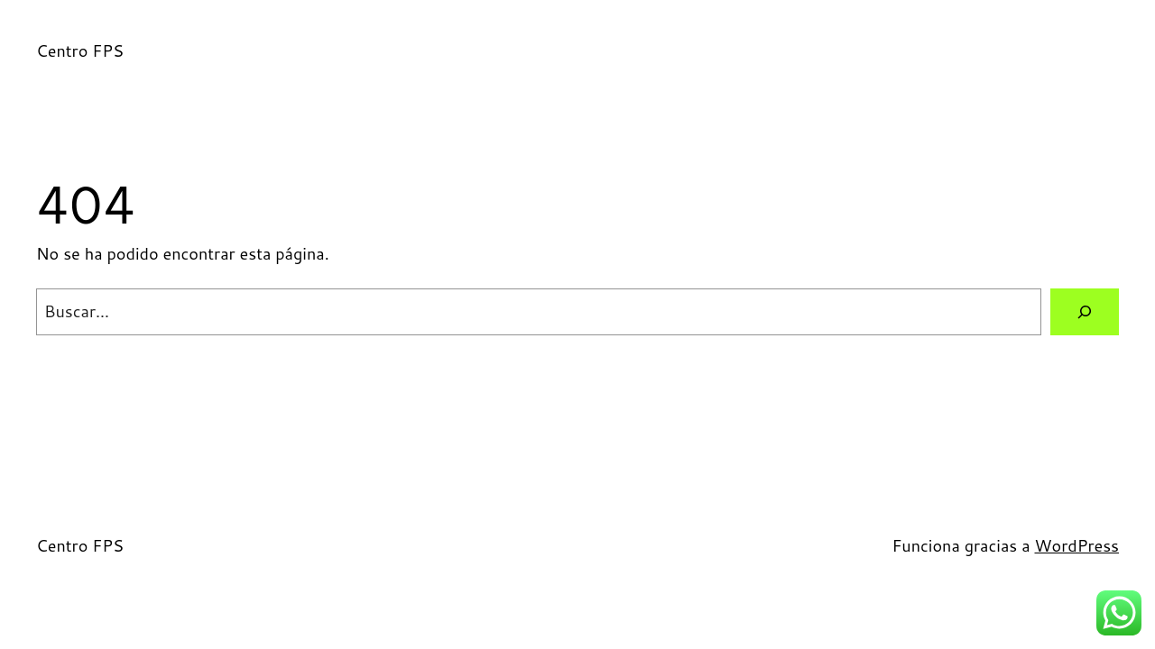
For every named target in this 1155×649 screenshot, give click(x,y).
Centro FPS (80, 50)
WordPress (1076, 545)
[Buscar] (1084, 311)
